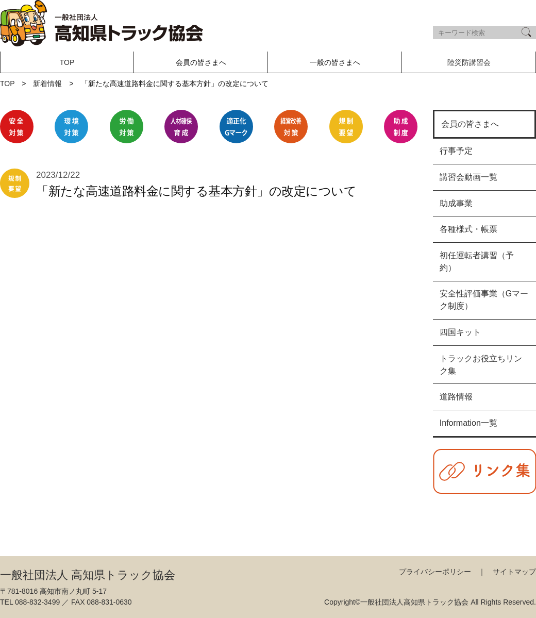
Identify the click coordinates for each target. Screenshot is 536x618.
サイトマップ (514, 571)
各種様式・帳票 (468, 229)
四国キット (460, 332)
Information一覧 (468, 423)
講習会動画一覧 (468, 177)
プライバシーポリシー (435, 571)
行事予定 (456, 150)
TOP (67, 62)
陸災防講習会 (469, 62)
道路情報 (456, 396)
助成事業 (456, 203)
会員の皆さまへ (470, 124)
